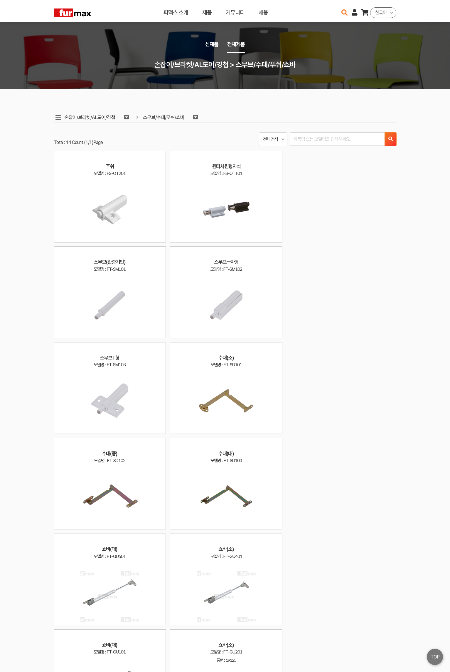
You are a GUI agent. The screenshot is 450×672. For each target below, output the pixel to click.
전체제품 (236, 44)
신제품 (211, 44)
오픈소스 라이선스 (65, 664)
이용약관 (372, 645)
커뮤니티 (234, 11)
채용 (263, 11)
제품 (206, 11)
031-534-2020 (325, 653)
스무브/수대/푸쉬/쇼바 (165, 117)
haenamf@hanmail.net (330, 645)
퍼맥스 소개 (175, 11)
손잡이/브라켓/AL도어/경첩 (90, 117)
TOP (435, 657)
